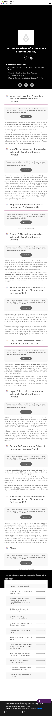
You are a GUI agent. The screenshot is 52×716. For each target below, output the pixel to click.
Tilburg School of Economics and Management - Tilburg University (20, 659)
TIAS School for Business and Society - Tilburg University (19, 615)
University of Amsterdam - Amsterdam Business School (18, 622)
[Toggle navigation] (50, 2)
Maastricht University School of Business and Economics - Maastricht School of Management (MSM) (20, 606)
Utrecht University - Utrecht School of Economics (20, 680)
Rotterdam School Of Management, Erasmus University (21, 597)
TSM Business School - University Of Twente (21, 643)
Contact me (26, 121)
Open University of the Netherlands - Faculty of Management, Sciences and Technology (21, 651)
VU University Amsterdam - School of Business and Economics (20, 673)
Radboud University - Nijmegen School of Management (19, 666)
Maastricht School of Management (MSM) (20, 636)
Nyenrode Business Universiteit (19, 591)
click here (39, 708)
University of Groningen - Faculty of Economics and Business (21, 629)
